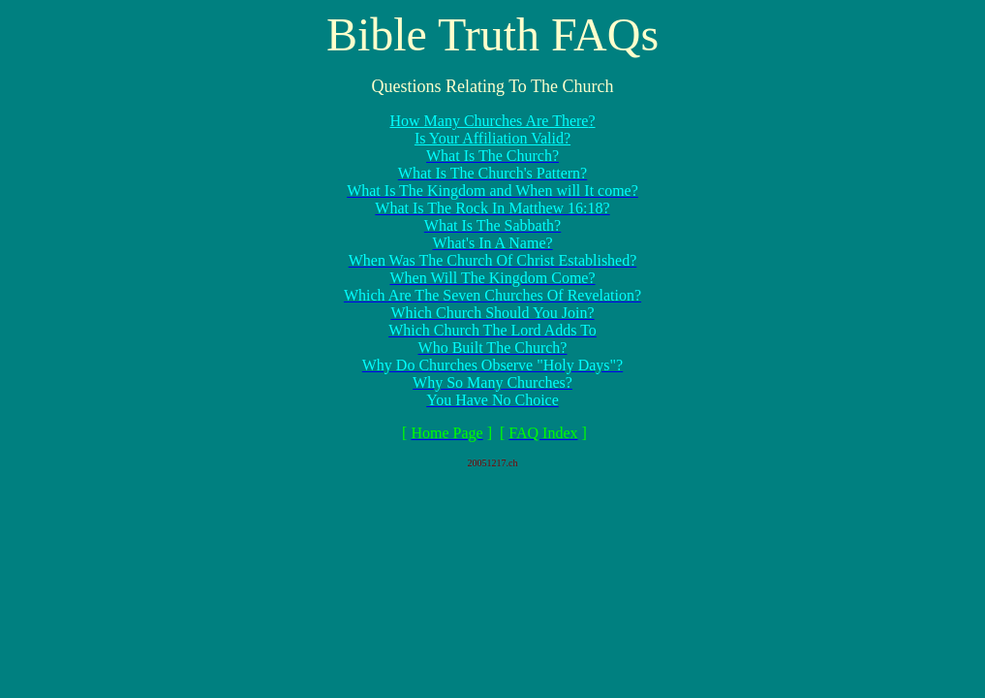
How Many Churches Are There (488, 120)
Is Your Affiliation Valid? (492, 138)
